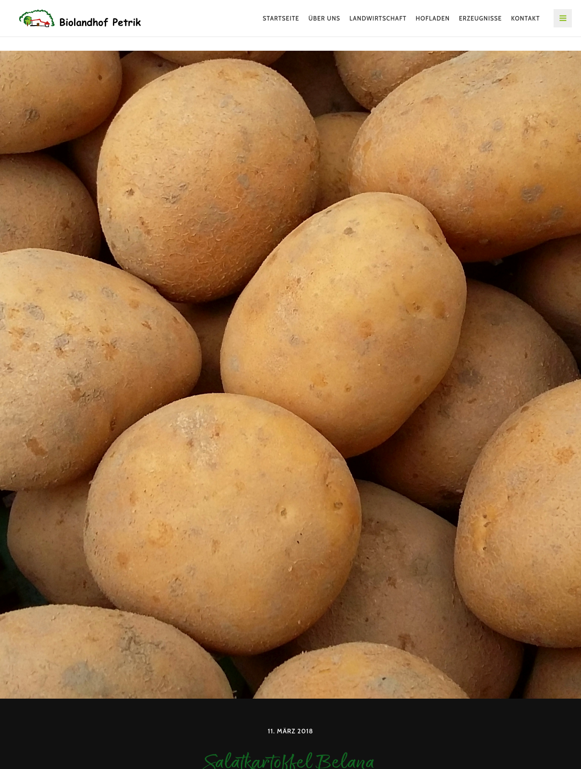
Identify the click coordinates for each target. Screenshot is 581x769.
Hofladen (433, 18)
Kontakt (525, 18)
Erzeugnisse (480, 18)
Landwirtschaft (377, 18)
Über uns (325, 18)
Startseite (281, 18)
